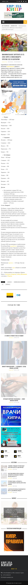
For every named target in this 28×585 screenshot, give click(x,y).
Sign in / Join (5, 1)
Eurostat (8, 284)
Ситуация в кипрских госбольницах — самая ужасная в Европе (14, 399)
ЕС (2, 284)
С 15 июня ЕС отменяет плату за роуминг (14, 336)
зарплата (10, 263)
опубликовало (10, 66)
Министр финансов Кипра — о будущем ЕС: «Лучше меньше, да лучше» (14, 367)
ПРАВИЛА (11, 337)
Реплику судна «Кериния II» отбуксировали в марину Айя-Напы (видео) (17, 482)
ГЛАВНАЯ (6, 26)
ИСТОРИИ (10, 469)
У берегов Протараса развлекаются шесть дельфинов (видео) (16, 489)
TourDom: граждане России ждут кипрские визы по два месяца (16, 466)
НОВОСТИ (14, 26)
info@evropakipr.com (8, 577)
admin (12, 583)
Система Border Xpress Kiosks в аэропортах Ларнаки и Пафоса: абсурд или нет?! (16, 475)
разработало (13, 246)
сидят (13, 267)
